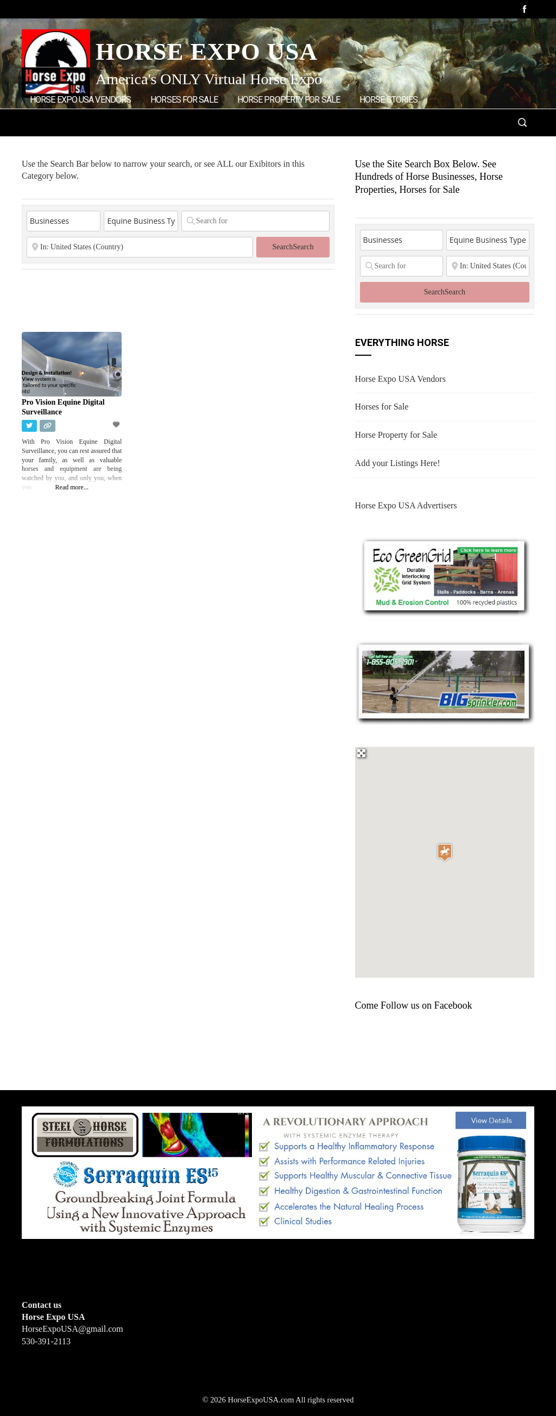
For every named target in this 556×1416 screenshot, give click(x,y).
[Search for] (255, 221)
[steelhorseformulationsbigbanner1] (278, 1171)
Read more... (72, 487)
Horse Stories (388, 100)
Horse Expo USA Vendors (80, 100)
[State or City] (140, 247)
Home (167, 145)
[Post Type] (63, 221)
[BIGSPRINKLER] (444, 682)
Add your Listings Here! (397, 463)
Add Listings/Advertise (86, 144)
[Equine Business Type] (141, 221)
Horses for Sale (184, 100)
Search (292, 247)
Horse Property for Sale (288, 100)
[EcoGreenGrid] (444, 575)
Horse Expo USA (207, 51)
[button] (444, 852)
